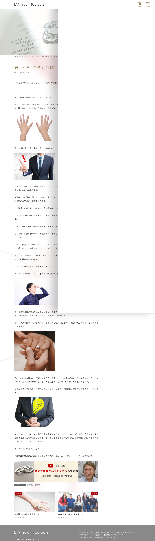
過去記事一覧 (111, 538)
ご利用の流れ (83, 535)
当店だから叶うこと (86, 533)
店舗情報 (107, 535)
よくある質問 (95, 535)
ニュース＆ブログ (85, 538)
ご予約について (118, 535)
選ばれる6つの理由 (102, 533)
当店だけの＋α (117, 533)
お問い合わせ (98, 538)
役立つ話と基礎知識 (33, 485)
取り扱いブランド (131, 533)
